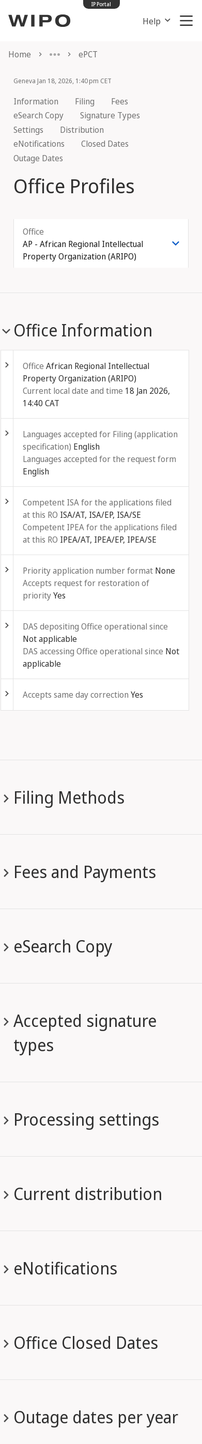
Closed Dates (105, 143)
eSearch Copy (38, 115)
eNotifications (39, 143)
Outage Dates (38, 158)
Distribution (82, 129)
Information (35, 101)
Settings (28, 129)
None (165, 570)
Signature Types (110, 115)
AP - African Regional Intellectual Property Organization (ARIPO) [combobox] (83, 250)
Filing (85, 101)
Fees (119, 101)
